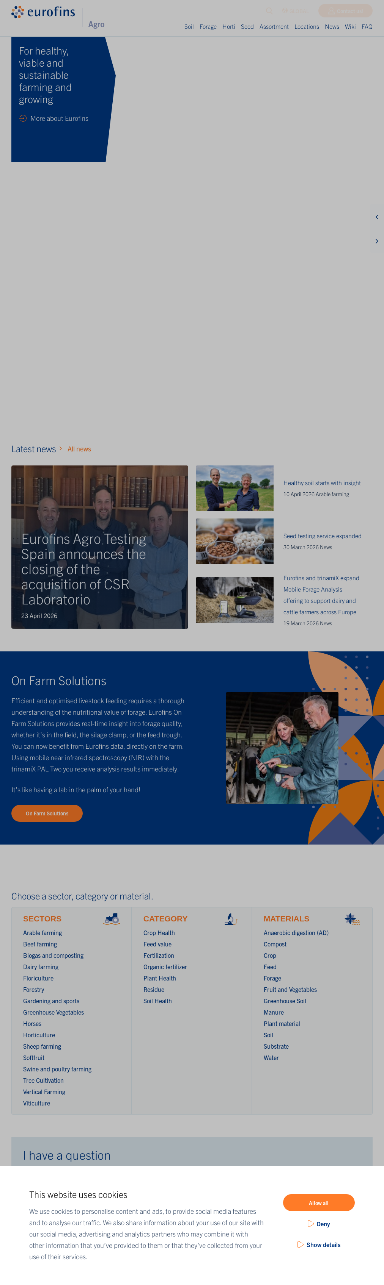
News (332, 26)
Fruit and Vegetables (290, 606)
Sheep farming (42, 663)
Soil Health (157, 617)
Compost (275, 561)
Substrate (276, 663)
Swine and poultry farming (57, 686)
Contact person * (44, 892)
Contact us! (350, 12)
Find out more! (247, 1058)
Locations (306, 26)
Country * (35, 836)
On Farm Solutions (47, 430)
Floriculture (38, 595)
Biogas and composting (53, 572)
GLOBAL (295, 13)
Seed (247, 26)
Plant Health (159, 595)
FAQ (367, 26)
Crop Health (159, 549)
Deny (323, 1223)
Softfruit (33, 674)
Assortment (274, 26)
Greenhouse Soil (285, 617)
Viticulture (36, 720)
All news (79, 65)
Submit (45, 990)
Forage (208, 26)
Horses (32, 640)
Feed (270, 583)
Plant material (282, 640)
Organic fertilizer (165, 583)
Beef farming (40, 561)
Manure (274, 629)
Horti (228, 26)
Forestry (33, 606)
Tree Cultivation (43, 697)
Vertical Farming (44, 708)
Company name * (45, 808)
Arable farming (332, 111)
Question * (36, 948)
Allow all (319, 1202)
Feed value (157, 561)
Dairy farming (40, 583)
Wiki (350, 26)
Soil (189, 26)
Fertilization (158, 572)
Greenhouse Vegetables (53, 629)
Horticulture (39, 652)
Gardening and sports (51, 617)
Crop (270, 572)
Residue (153, 606)
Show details (323, 1244)
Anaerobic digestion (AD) (296, 549)
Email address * (43, 920)
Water (271, 674)
